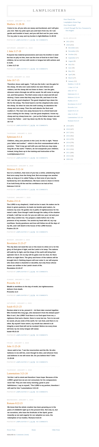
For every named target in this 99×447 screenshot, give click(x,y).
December (72, 48)
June (70, 68)
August (71, 61)
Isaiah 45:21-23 (14, 306)
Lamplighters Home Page (72, 22)
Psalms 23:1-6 (13, 201)
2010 (68, 156)
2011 (68, 152)
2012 (68, 149)
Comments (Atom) (22, 435)
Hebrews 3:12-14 (15, 169)
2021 (68, 41)
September (72, 58)
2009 (68, 159)
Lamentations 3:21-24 (17, 373)
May (70, 71)
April (70, 74)
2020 (68, 45)
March (70, 78)
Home (34, 430)
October (71, 54)
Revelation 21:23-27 (16, 243)
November (72, 51)
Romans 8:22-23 (15, 403)
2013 (68, 146)
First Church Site (69, 19)
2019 (68, 126)
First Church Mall (70, 25)
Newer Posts (11, 430)
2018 (68, 129)
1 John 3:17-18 (14, 51)
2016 (68, 136)
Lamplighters (49, 10)
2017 (68, 132)
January (71, 81)
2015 (68, 139)
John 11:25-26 (13, 346)
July (70, 64)
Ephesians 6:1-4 (14, 137)
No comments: (42, 40)
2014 (68, 142)
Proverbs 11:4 (13, 283)
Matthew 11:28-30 (15, 24)
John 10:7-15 (13, 80)
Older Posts (56, 430)
